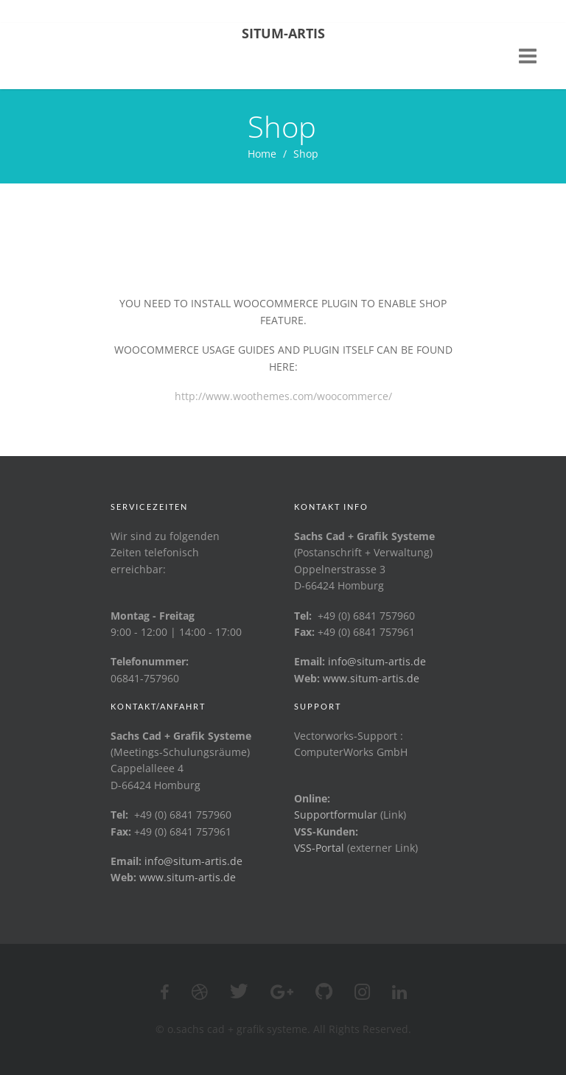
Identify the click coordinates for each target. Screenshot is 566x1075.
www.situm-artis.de (371, 678)
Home (262, 154)
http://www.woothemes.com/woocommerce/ (283, 396)
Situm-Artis (283, 33)
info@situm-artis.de (377, 661)
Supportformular (335, 815)
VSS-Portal (319, 848)
